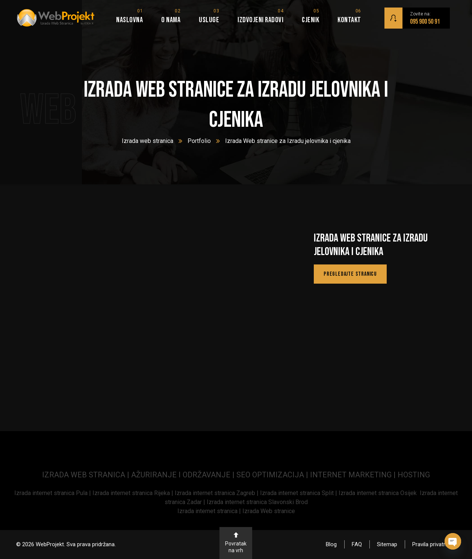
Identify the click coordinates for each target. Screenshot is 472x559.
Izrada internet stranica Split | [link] (299, 493)
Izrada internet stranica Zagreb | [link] (217, 493)
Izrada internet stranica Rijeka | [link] (133, 493)
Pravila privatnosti (434, 544)
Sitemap (387, 544)
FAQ (357, 544)
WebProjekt (50, 544)
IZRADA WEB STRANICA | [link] (86, 474)
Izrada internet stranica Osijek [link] (379, 493)
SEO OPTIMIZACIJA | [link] (273, 474)
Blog (331, 544)
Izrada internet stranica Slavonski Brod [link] (257, 502)
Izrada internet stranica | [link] (209, 511)
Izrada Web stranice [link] (268, 511)
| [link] (395, 474)
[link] (53, 493)
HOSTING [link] (414, 474)
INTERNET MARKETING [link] (351, 474)
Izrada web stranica (147, 140)
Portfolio (199, 140)
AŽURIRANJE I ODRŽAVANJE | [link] (183, 474)
